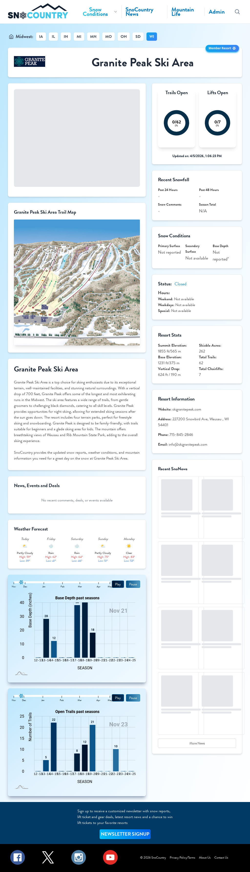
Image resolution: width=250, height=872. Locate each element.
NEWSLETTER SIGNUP (125, 834)
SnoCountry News (139, 11)
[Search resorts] (237, 12)
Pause (133, 584)
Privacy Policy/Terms (182, 857)
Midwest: (24, 36)
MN (93, 36)
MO (108, 36)
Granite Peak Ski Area (143, 62)
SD (138, 36)
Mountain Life (182, 11)
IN (66, 36)
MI (79, 36)
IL (53, 36)
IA (41, 36)
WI (151, 36)
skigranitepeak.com (186, 409)
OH (124, 36)
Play (118, 584)
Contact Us (221, 857)
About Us (205, 857)
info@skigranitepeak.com (188, 444)
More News (197, 743)
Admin (217, 12)
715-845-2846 (181, 434)
